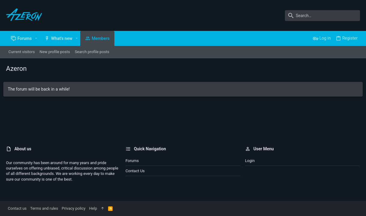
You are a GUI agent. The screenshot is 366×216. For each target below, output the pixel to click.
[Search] (322, 15)
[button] (36, 38)
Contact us (135, 171)
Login (250, 160)
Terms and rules (44, 208)
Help (93, 208)
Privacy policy (73, 208)
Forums (132, 160)
